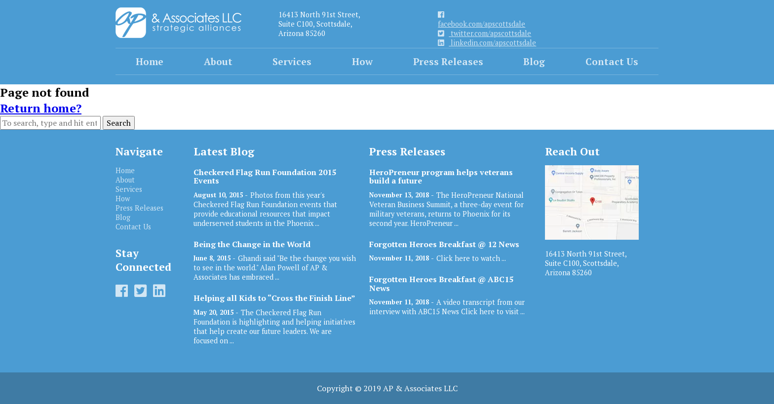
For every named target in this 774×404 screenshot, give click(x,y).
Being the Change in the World (252, 244)
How (362, 61)
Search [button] (119, 122)
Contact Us (611, 61)
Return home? (40, 108)
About (218, 61)
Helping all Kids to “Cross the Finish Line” (274, 298)
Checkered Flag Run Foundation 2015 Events (265, 176)
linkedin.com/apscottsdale (487, 42)
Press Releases (448, 61)
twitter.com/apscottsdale (484, 33)
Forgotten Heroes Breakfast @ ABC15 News (441, 283)
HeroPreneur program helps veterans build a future (441, 176)
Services (291, 61)
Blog (534, 61)
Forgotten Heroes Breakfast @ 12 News (444, 244)
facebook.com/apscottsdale (481, 20)
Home (149, 61)
